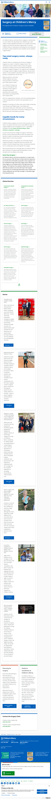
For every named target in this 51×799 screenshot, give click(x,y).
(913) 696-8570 (6, 726)
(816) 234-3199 (6, 722)
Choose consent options (5, 795)
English (3, 785)
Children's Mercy (3, 734)
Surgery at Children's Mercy (44, 41)
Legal (22, 781)
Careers (9, 781)
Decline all (42, 792)
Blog (6, 781)
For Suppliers (30, 781)
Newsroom (25, 781)
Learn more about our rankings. (41, 755)
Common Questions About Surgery (44, 48)
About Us (2, 781)
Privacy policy (14, 795)
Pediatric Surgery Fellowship (44, 52)
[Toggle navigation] (49, 2)
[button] (8, 33)
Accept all (42, 790)
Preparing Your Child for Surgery (44, 44)
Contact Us (13, 781)
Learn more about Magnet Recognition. (15, 757)
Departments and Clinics (10, 734)
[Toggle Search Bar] (46, 2)
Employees (18, 781)
